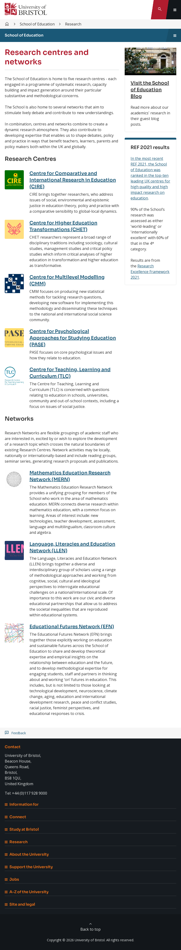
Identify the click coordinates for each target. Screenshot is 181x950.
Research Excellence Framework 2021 (150, 271)
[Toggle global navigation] (175, 9)
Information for (22, 804)
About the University (27, 854)
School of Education (37, 24)
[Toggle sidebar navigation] (175, 35)
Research (73, 24)
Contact (13, 746)
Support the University (29, 866)
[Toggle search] (160, 9)
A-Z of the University (27, 891)
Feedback (18, 733)
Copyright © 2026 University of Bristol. (76, 940)
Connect (15, 816)
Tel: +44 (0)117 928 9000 (26, 793)
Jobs (12, 879)
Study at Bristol (22, 829)
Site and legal (20, 904)
